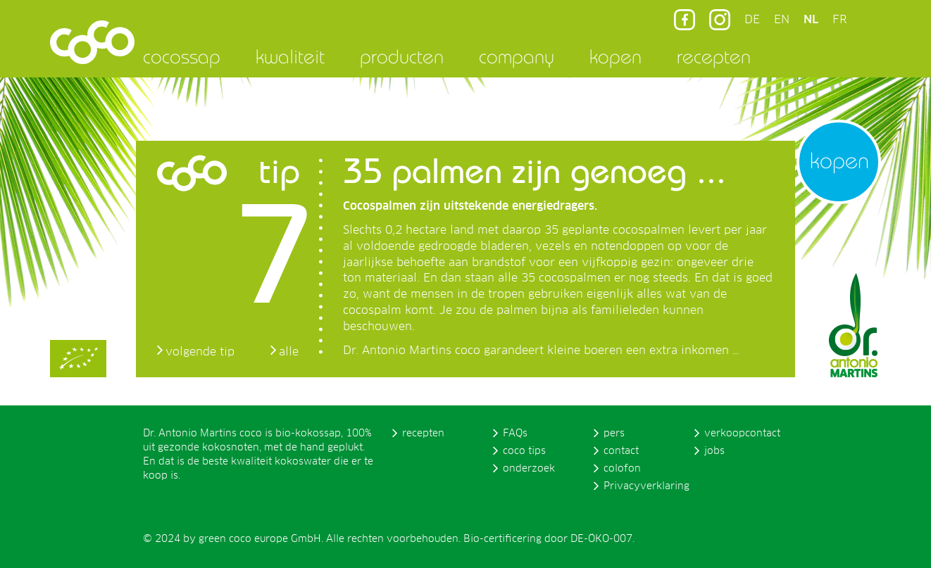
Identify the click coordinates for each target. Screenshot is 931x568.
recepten (714, 56)
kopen (615, 56)
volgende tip (200, 352)
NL (811, 19)
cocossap (181, 56)
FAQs (515, 433)
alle (289, 352)
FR (839, 19)
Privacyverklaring (646, 486)
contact (621, 451)
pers (614, 433)
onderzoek (529, 469)
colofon (622, 469)
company (516, 56)
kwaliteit (290, 56)
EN (781, 19)
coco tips (524, 451)
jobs (714, 451)
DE (752, 19)
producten (402, 56)
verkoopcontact (742, 433)
